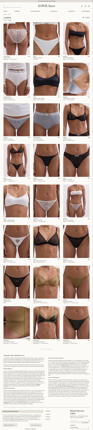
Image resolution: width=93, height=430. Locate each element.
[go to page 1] (42, 349)
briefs (23, 400)
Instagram (48, 413)
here (31, 403)
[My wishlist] (85, 5)
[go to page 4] (49, 349)
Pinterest (48, 416)
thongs (20, 400)
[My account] (81, 5)
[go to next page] (53, 349)
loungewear (6, 401)
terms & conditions (85, 421)
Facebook (48, 418)
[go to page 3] (46, 349)
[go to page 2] (44, 349)
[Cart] (88, 5)
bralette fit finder (65, 364)
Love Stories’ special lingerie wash (65, 385)
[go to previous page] (40, 349)
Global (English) (74, 426)
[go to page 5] (51, 349)
